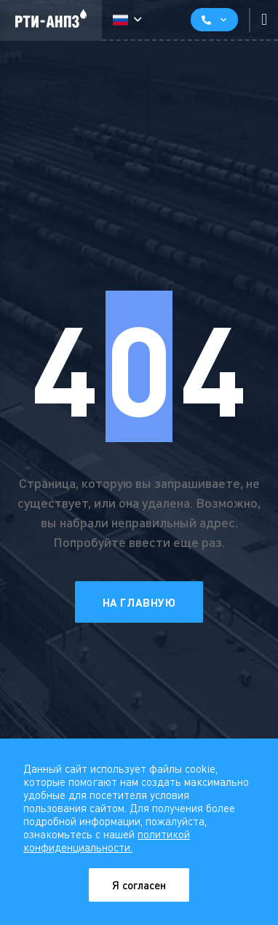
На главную (139, 602)
